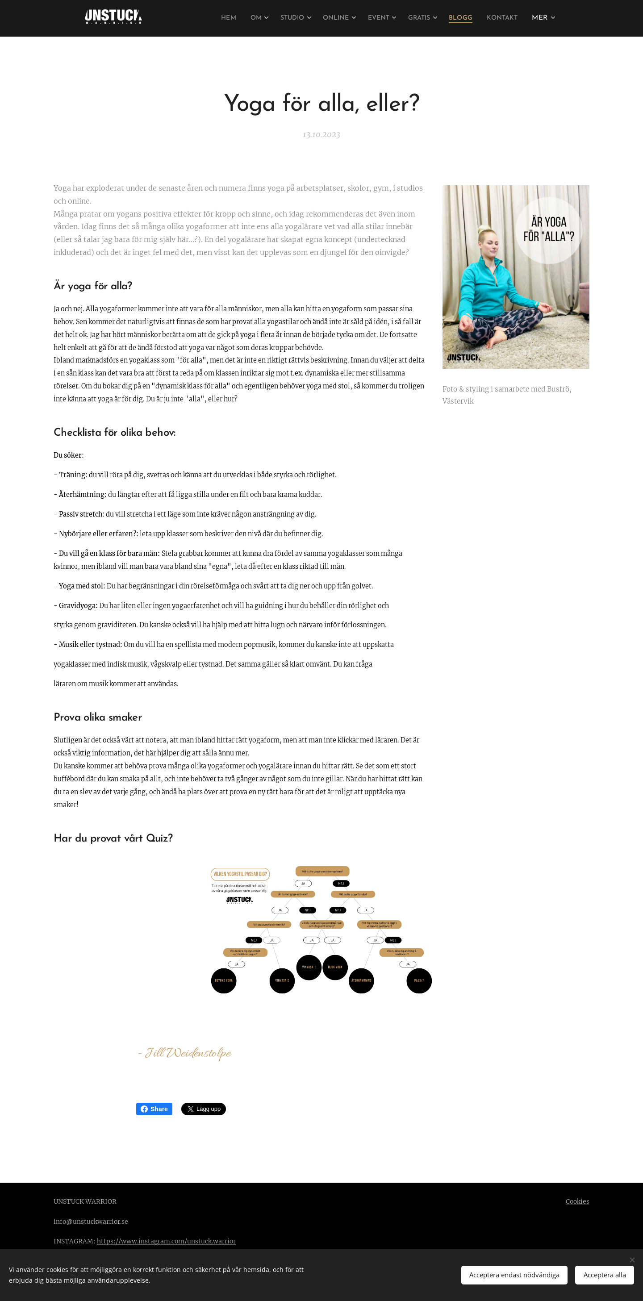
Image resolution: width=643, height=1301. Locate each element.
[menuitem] (207, 18)
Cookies (577, 1201)
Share (154, 1109)
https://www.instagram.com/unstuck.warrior (166, 1241)
